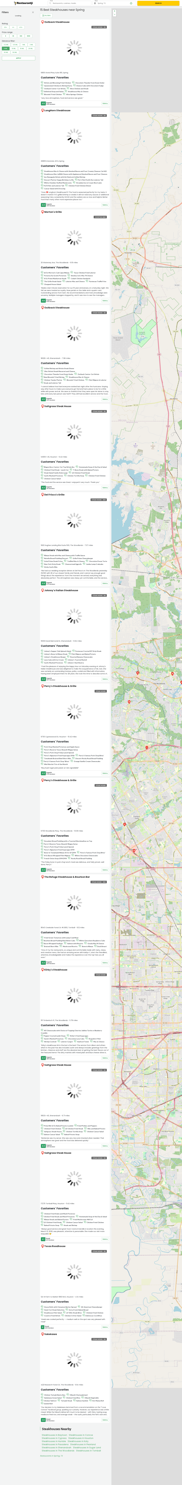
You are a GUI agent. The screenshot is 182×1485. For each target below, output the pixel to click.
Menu (105, 103)
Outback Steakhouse (57, 22)
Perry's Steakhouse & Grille (60, 686)
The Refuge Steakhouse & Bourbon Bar (67, 877)
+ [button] (114, 11)
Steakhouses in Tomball (88, 1450)
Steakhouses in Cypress (54, 1438)
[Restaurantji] (23, 3)
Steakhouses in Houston (80, 1438)
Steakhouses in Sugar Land (87, 1447)
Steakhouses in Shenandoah (56, 1447)
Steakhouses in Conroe (81, 1435)
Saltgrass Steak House (57, 406)
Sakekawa (50, 1334)
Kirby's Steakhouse (55, 970)
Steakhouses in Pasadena (55, 1444)
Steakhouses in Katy (78, 1441)
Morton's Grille (53, 212)
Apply (18, 58)
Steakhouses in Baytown (54, 1435)
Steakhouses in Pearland (83, 1444)
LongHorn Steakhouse (57, 110)
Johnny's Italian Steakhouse (61, 590)
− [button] (114, 15)
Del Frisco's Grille (54, 494)
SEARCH (158, 3)
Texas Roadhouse (54, 1246)
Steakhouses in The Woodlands (58, 1450)
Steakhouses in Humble (54, 1441)
